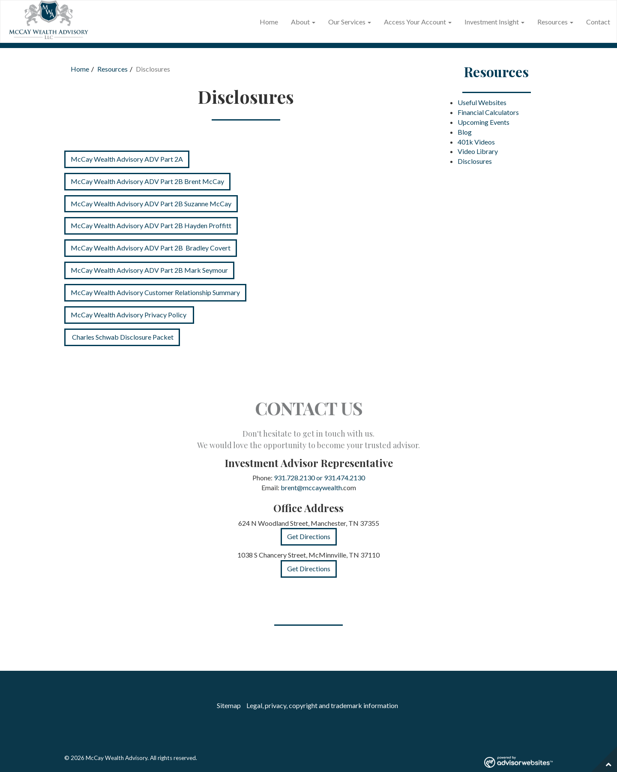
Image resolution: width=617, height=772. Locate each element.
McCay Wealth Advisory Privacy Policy (129, 315)
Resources (552, 22)
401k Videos (476, 142)
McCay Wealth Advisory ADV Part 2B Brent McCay (147, 181)
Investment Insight (491, 22)
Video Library (478, 151)
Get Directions (308, 536)
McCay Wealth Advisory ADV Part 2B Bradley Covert (151, 248)
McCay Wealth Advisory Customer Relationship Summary (155, 292)
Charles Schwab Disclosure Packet (122, 337)
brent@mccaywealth (311, 487)
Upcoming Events (483, 122)
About (300, 22)
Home (269, 22)
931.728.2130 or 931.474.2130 (319, 477)
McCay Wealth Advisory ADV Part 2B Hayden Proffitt (151, 225)
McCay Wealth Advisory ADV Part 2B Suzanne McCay (151, 203)
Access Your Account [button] (418, 22)
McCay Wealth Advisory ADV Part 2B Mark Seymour (149, 270)
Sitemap (229, 705)
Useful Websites (482, 102)
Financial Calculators (488, 112)
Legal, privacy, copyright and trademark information (322, 705)
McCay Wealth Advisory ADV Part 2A (127, 159)
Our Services (346, 22)
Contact (598, 22)
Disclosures (475, 161)
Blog (465, 132)
